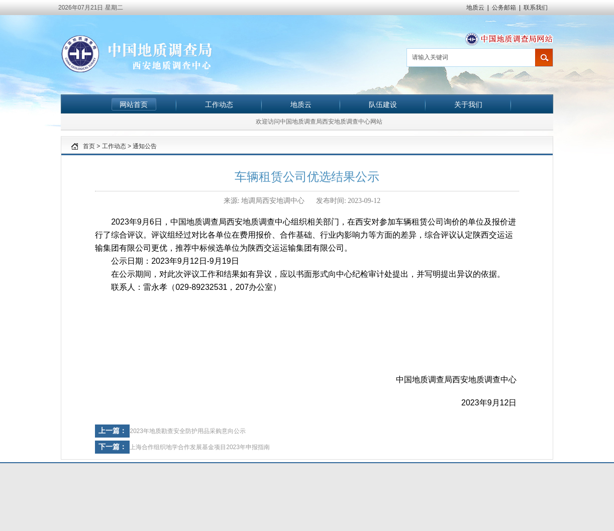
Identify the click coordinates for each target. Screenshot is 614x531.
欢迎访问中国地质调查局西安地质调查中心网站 (319, 121)
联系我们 (536, 7)
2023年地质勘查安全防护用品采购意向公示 (188, 431)
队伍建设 (383, 104)
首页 (89, 146)
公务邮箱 (504, 7)
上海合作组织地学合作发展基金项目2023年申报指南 (200, 447)
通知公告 (145, 146)
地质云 (475, 7)
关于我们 (468, 104)
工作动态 (219, 104)
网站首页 (134, 104)
